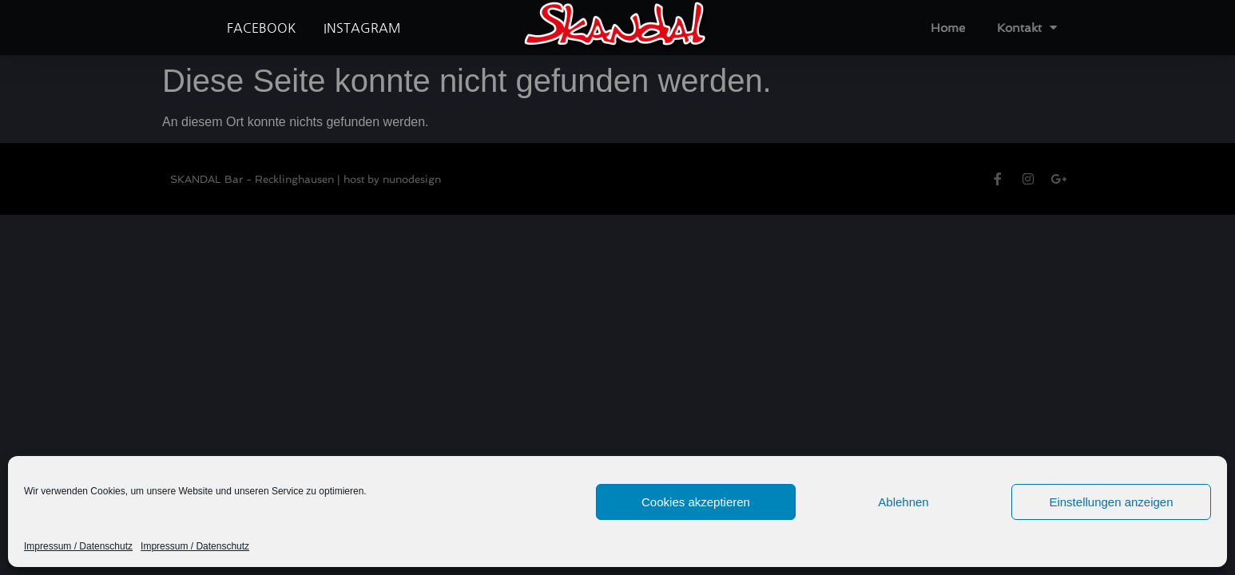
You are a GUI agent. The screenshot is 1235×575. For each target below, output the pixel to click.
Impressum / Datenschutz (78, 546)
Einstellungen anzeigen (1111, 502)
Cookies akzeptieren (695, 502)
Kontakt (1027, 28)
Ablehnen (903, 502)
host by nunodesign (392, 179)
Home (948, 28)
